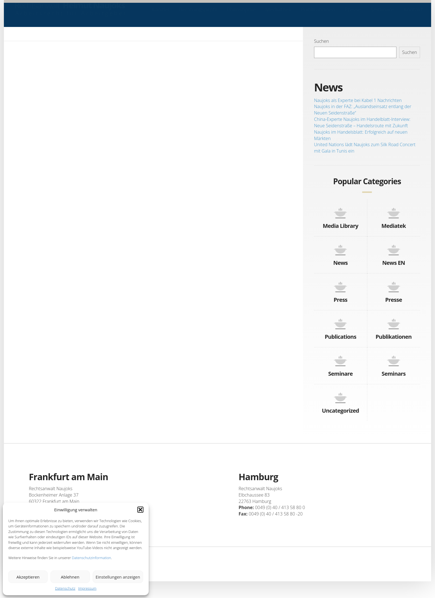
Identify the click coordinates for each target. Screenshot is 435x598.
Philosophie (241, 15)
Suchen (321, 41)
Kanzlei (161, 15)
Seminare (382, 15)
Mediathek (278, 15)
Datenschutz (65, 588)
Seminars (394, 373)
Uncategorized (340, 410)
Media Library (340, 226)
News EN (393, 262)
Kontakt (413, 15)
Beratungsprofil (198, 15)
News (340, 262)
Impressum (87, 588)
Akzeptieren (27, 577)
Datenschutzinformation (91, 557)
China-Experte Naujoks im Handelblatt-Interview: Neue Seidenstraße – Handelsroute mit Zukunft (362, 122)
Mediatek (393, 226)
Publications (340, 336)
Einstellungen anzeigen (118, 577)
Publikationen (318, 15)
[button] (140, 509)
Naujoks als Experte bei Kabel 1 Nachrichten (358, 100)
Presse (353, 15)
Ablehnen (70, 577)
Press (340, 299)
